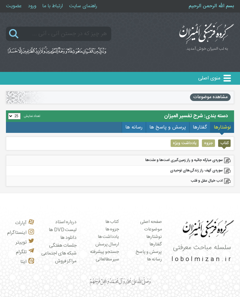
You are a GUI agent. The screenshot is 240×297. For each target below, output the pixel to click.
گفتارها (155, 244)
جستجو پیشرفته (104, 252)
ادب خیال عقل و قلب (207, 181)
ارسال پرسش (107, 244)
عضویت (14, 6)
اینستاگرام (20, 233)
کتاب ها (112, 222)
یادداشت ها (108, 237)
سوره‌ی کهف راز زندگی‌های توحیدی (196, 170)
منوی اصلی (209, 78)
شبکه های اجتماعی (59, 253)
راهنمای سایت (83, 6)
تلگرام (25, 252)
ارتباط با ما (52, 6)
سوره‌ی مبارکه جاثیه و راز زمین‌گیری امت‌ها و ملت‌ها (184, 160)
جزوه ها (112, 229)
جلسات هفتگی (63, 245)
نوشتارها (154, 237)
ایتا (27, 262)
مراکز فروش (66, 261)
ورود (32, 6)
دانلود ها (68, 238)
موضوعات (153, 229)
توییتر (25, 242)
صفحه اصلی (151, 222)
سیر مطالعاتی (107, 259)
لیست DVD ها (63, 230)
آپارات (24, 223)
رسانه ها (154, 259)
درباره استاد (66, 222)
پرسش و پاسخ (149, 252)
